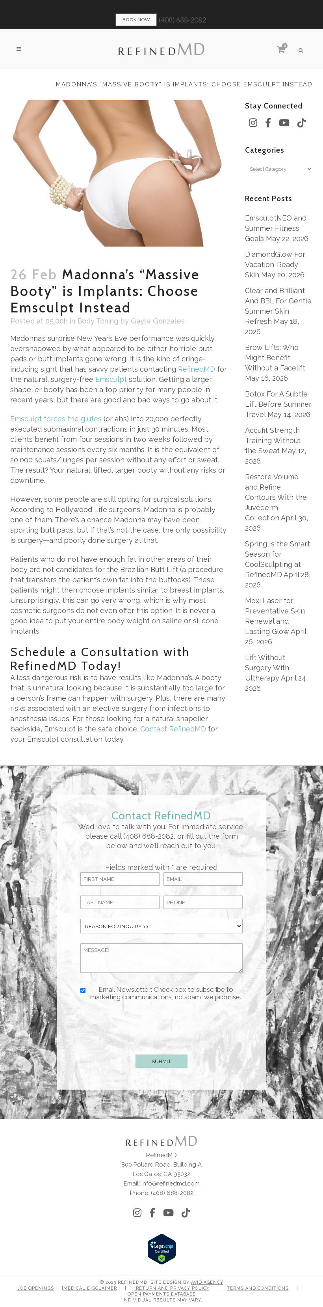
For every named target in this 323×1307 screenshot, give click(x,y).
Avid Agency (207, 1282)
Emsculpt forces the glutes (56, 419)
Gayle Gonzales (158, 321)
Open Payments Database (162, 1294)
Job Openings (35, 1288)
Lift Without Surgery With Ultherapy (267, 667)
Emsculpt (111, 379)
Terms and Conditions (258, 1288)
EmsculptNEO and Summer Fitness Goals (275, 228)
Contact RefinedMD (173, 729)
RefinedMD (196, 369)
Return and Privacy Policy (172, 1288)
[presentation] (161, 1026)
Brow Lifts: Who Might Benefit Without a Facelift (275, 357)
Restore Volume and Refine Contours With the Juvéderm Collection (276, 497)
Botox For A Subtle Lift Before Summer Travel (278, 404)
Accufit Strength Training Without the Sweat (273, 440)
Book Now (136, 19)
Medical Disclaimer (90, 1288)
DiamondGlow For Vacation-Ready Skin (275, 264)
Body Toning (98, 321)
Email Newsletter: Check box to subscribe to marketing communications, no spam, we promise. (165, 993)
